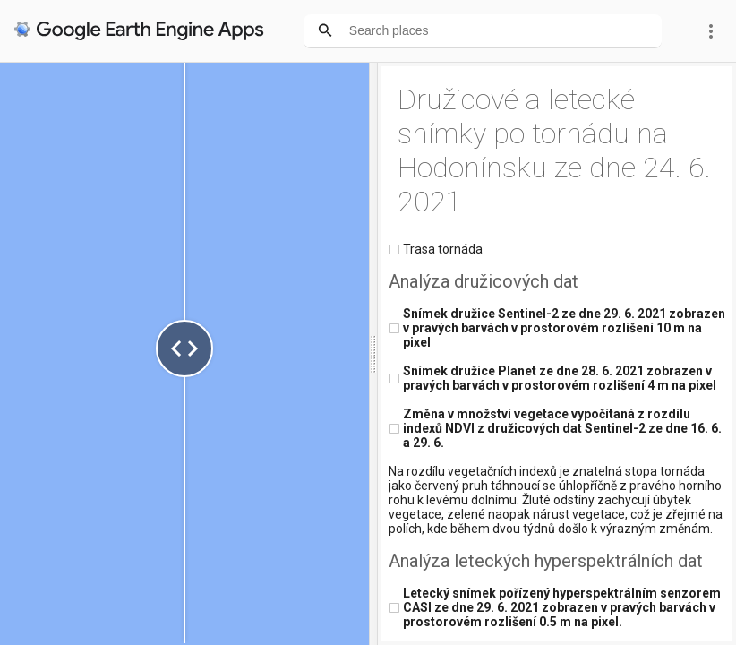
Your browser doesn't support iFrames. (368, 322)
